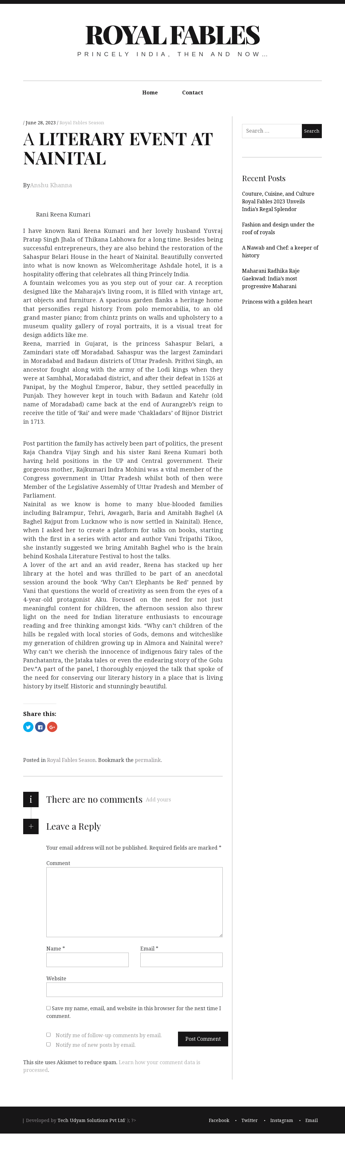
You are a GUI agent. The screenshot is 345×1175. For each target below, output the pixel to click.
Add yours (158, 800)
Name (55, 948)
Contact (192, 93)
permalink (148, 760)
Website (56, 978)
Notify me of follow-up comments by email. (109, 1035)
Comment (58, 863)
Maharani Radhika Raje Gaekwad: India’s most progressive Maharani (271, 278)
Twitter (249, 1120)
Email (149, 948)
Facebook (219, 1120)
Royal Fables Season (82, 122)
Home (150, 93)
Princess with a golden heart (277, 302)
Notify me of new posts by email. (96, 1045)
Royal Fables (172, 33)
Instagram (281, 1120)
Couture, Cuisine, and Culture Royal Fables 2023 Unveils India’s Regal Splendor (278, 201)
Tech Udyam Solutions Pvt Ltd (91, 1120)
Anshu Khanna (51, 185)
